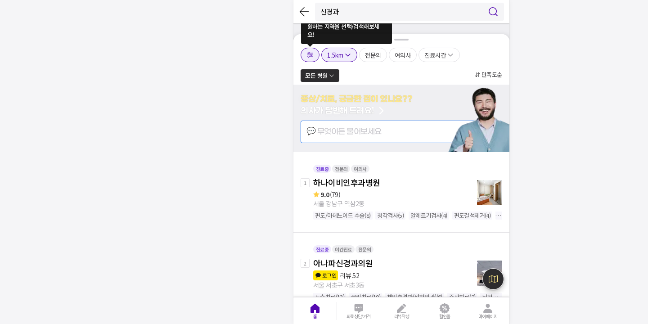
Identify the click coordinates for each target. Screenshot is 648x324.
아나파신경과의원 (343, 263)
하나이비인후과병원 (346, 182)
